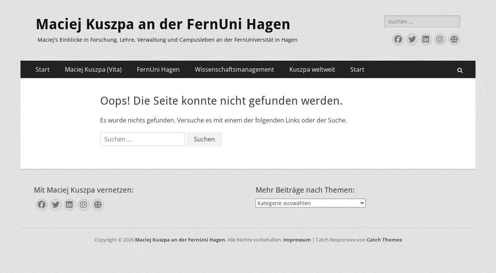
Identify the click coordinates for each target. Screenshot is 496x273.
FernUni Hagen (158, 69)
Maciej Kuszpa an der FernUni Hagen (163, 24)
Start (43, 69)
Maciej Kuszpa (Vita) (93, 69)
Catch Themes (384, 239)
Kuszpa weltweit (312, 69)
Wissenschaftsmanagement (234, 69)
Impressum (297, 239)
